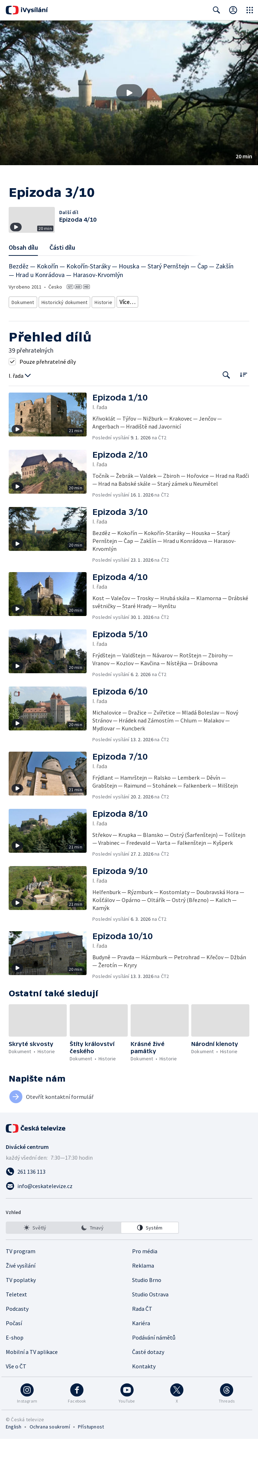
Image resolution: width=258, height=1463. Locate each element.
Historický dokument (63, 327)
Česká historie (159, 327)
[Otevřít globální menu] (249, 10)
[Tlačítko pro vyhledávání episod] (226, 399)
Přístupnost (91, 1451)
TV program (20, 1275)
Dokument (23, 327)
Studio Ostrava (150, 1318)
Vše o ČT (16, 1390)
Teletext (16, 1318)
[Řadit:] (243, 399)
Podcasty (17, 1332)
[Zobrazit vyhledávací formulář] (216, 10)
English (13, 1451)
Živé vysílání (20, 1289)
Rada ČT (142, 1332)
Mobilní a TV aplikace (32, 1376)
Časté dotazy (148, 1376)
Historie (101, 327)
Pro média (144, 1275)
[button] (129, 93)
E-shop (14, 1361)
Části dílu (62, 274)
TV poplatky (21, 1304)
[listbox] (92, 1252)
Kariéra (141, 1347)
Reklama (143, 1289)
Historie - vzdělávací (202, 327)
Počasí (14, 1347)
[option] (35, 1251)
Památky (127, 327)
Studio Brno (146, 1304)
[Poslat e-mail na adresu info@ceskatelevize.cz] (129, 1210)
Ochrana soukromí (50, 1451)
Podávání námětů (153, 1361)
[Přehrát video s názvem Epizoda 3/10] (129, 92)
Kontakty (144, 1390)
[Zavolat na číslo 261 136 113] (129, 1195)
